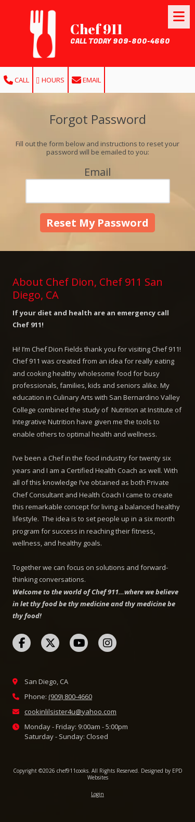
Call (16, 80)
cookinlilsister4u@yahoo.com (70, 711)
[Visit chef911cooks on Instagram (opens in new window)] (107, 643)
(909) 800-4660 (70, 696)
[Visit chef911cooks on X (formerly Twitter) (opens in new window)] (50, 643)
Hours (50, 80)
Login (97, 794)
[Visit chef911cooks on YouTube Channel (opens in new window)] (79, 643)
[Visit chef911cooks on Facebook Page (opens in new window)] (21, 643)
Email (86, 80)
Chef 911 (96, 29)
